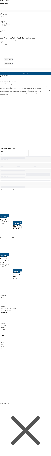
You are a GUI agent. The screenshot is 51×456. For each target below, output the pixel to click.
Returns (2, 342)
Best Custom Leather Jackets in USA (7, 310)
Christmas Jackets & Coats (5, 333)
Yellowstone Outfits (4, 314)
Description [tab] (2, 75)
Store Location (3, 306)
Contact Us (3, 304)
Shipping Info (3, 348)
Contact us (2, 20)
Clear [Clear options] (5, 65)
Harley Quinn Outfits (4, 318)
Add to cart (25, 73)
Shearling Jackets (4, 325)
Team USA (2, 355)
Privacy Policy (3, 350)
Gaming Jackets (3, 323)
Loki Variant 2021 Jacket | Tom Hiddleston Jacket (18, 228)
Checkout (2, 338)
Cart (1, 340)
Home (1, 13)
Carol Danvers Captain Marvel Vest (18, 275)
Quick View (3, 216)
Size (1, 64)
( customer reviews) (19, 40)
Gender (2, 59)
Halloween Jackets (3, 19)
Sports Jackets (3, 329)
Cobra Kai (2, 316)
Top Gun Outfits (3, 321)
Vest (1, 331)
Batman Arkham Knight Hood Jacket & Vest (5, 220)
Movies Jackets (2, 16)
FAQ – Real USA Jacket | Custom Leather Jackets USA (9, 308)
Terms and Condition (4, 353)
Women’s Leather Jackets (4, 15)
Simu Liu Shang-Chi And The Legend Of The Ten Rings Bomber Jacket (5, 261)
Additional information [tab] (8, 75)
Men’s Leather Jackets (3, 14)
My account (3, 346)
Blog (1, 302)
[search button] (50, 11)
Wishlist (2, 344)
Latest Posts (3, 299)
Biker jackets (3, 327)
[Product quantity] (25, 69)
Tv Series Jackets (3, 17)
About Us (2, 297)
